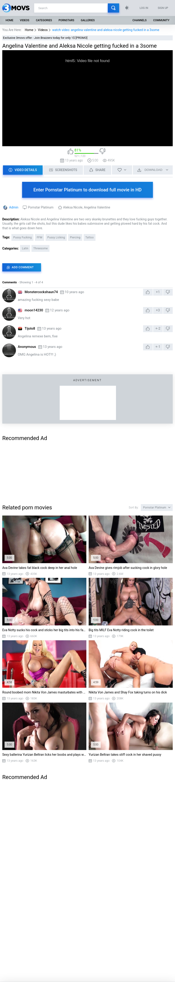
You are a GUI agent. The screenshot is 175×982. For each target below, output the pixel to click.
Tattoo (89, 237)
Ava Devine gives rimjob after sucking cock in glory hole (128, 568)
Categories (44, 20)
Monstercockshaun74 (41, 292)
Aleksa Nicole (72, 207)
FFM (39, 237)
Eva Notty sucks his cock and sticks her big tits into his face (44, 630)
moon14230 (34, 310)
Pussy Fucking (22, 237)
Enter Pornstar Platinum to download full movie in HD (87, 190)
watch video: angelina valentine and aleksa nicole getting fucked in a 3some (105, 30)
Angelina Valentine (97, 207)
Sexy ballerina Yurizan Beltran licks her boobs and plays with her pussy (44, 754)
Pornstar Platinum (40, 207)
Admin (13, 207)
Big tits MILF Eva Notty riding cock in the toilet (121, 630)
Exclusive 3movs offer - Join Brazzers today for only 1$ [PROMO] (45, 37)
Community (161, 20)
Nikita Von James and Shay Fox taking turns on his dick (128, 692)
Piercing (75, 237)
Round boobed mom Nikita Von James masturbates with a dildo (44, 692)
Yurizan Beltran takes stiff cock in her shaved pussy (125, 754)
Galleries (88, 20)
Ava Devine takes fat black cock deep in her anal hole (39, 568)
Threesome (40, 248)
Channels (139, 20)
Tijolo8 (30, 328)
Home (9, 20)
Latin (25, 248)
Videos (24, 20)
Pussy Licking (56, 237)
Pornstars (66, 20)
